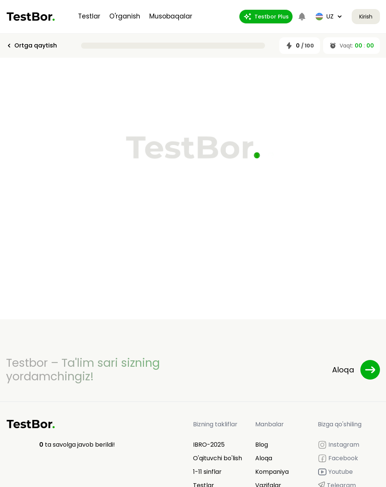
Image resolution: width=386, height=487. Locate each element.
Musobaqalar (170, 16)
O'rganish (124, 16)
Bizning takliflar (215, 424)
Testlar (89, 16)
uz (329, 16)
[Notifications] (301, 16)
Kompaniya (272, 471)
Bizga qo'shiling (339, 424)
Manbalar (269, 424)
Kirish (365, 16)
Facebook (338, 458)
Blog (261, 444)
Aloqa (263, 458)
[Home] (30, 16)
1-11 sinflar (207, 471)
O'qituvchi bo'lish (217, 458)
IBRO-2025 (209, 444)
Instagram (338, 444)
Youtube (335, 471)
